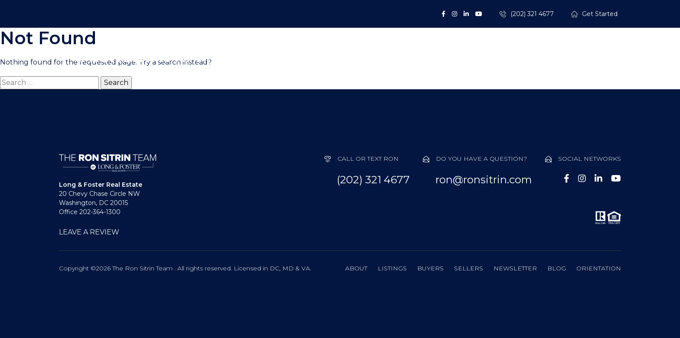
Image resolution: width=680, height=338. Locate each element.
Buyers (404, 65)
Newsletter (515, 268)
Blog (556, 268)
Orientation (598, 268)
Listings (343, 65)
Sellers (465, 65)
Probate (528, 65)
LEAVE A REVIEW (89, 232)
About (284, 65)
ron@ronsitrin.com (483, 179)
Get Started (600, 14)
